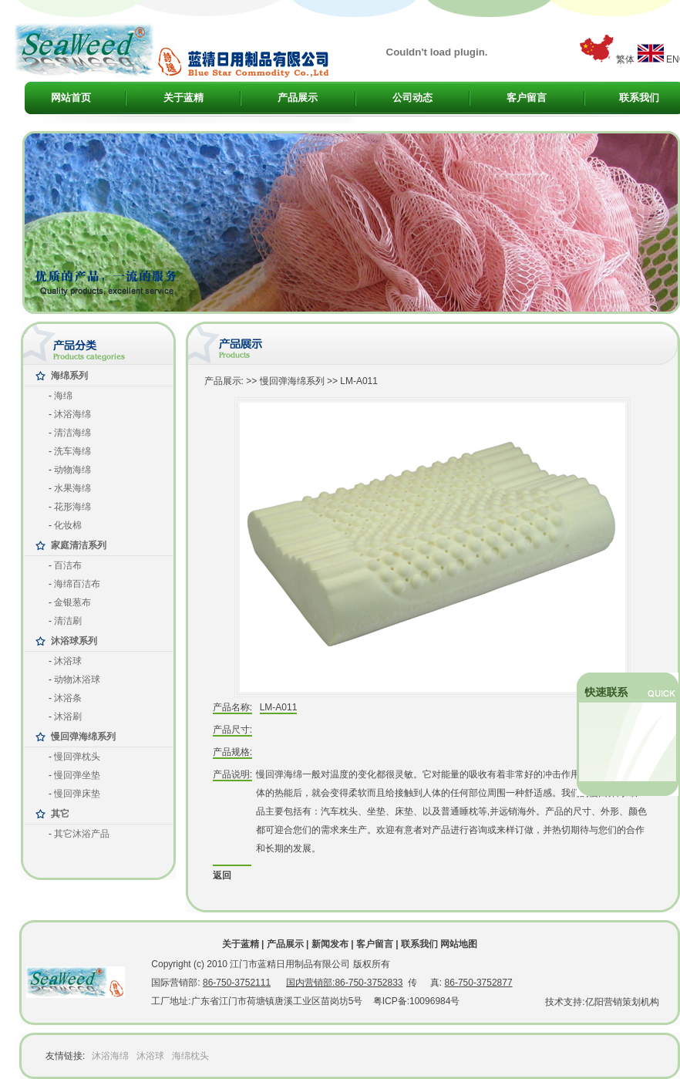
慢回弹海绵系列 (292, 381)
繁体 (625, 59)
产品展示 (298, 97)
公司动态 (412, 97)
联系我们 (639, 97)
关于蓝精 (183, 97)
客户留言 (527, 97)
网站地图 (458, 944)
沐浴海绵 (110, 1055)
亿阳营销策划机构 (622, 1001)
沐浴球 (150, 1055)
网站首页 (71, 97)
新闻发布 (329, 944)
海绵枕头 (190, 1055)
